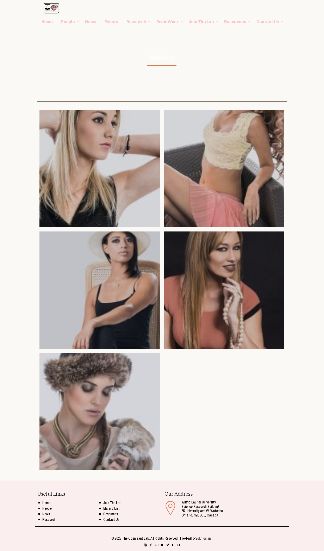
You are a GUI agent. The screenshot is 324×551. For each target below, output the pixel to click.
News (46, 513)
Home (46, 502)
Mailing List (111, 508)
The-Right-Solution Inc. (195, 538)
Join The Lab (112, 502)
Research (49, 519)
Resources (110, 513)
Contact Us (111, 519)
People (47, 508)
